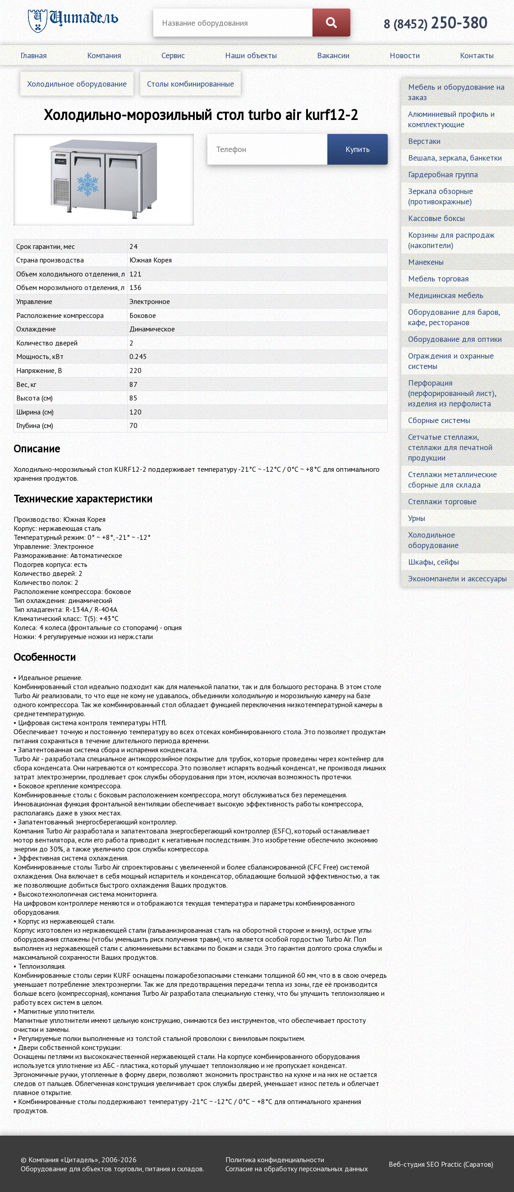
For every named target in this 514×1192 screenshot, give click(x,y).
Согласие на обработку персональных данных (296, 1168)
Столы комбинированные (190, 83)
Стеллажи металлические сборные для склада (452, 479)
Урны (416, 518)
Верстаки (424, 141)
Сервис (173, 55)
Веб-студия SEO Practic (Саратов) (441, 1164)
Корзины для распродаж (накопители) (451, 240)
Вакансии (333, 55)
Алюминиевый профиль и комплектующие (451, 119)
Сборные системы (439, 420)
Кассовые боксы (436, 218)
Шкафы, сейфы (433, 562)
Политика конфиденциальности (274, 1159)
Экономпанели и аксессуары (457, 578)
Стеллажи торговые (442, 501)
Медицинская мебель (445, 295)
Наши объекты (251, 55)
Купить (357, 149)
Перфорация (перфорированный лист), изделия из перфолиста (452, 393)
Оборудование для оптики (455, 339)
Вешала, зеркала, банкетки (455, 157)
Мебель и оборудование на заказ (456, 92)
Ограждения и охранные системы (451, 360)
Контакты (477, 55)
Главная (33, 55)
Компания (104, 55)
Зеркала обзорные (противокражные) (440, 196)
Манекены (426, 262)
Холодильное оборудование (77, 83)
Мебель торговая (438, 278)
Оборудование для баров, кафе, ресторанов (454, 317)
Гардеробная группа (443, 174)
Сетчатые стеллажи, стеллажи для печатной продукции (450, 447)
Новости (405, 55)
